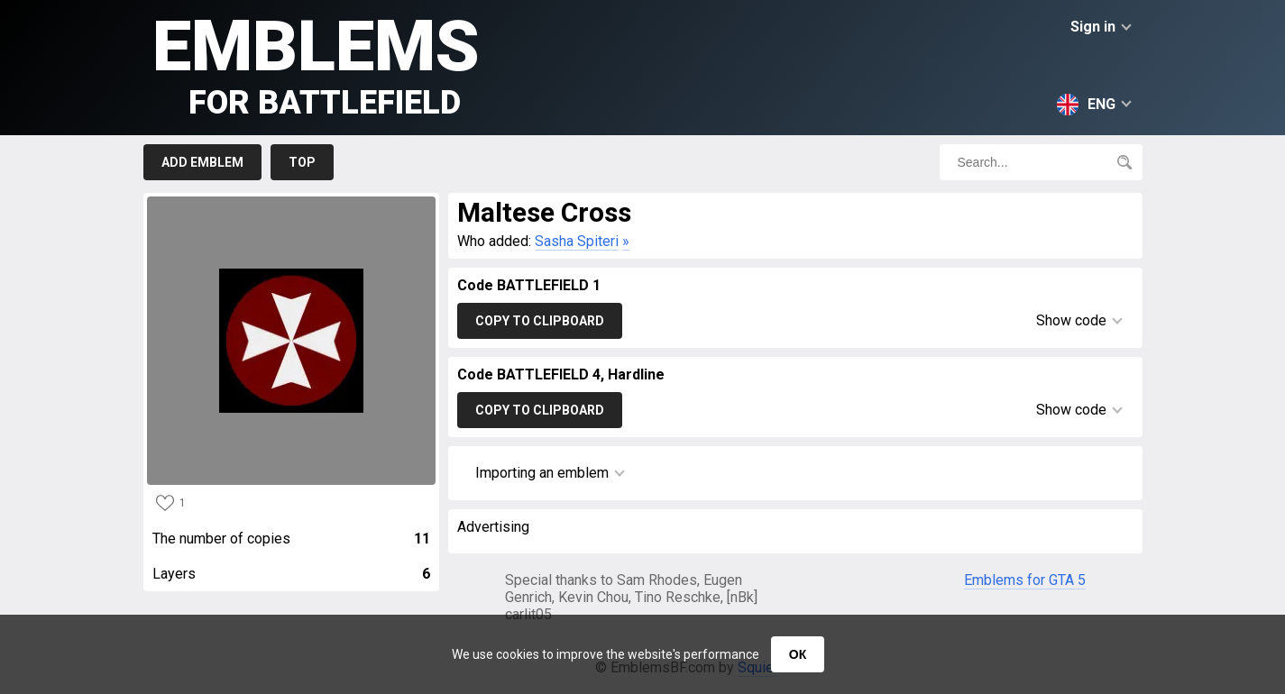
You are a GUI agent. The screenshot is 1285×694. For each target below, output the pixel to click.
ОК (797, 654)
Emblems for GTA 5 (1025, 580)
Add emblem (202, 162)
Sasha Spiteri (577, 241)
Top (302, 162)
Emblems (316, 63)
